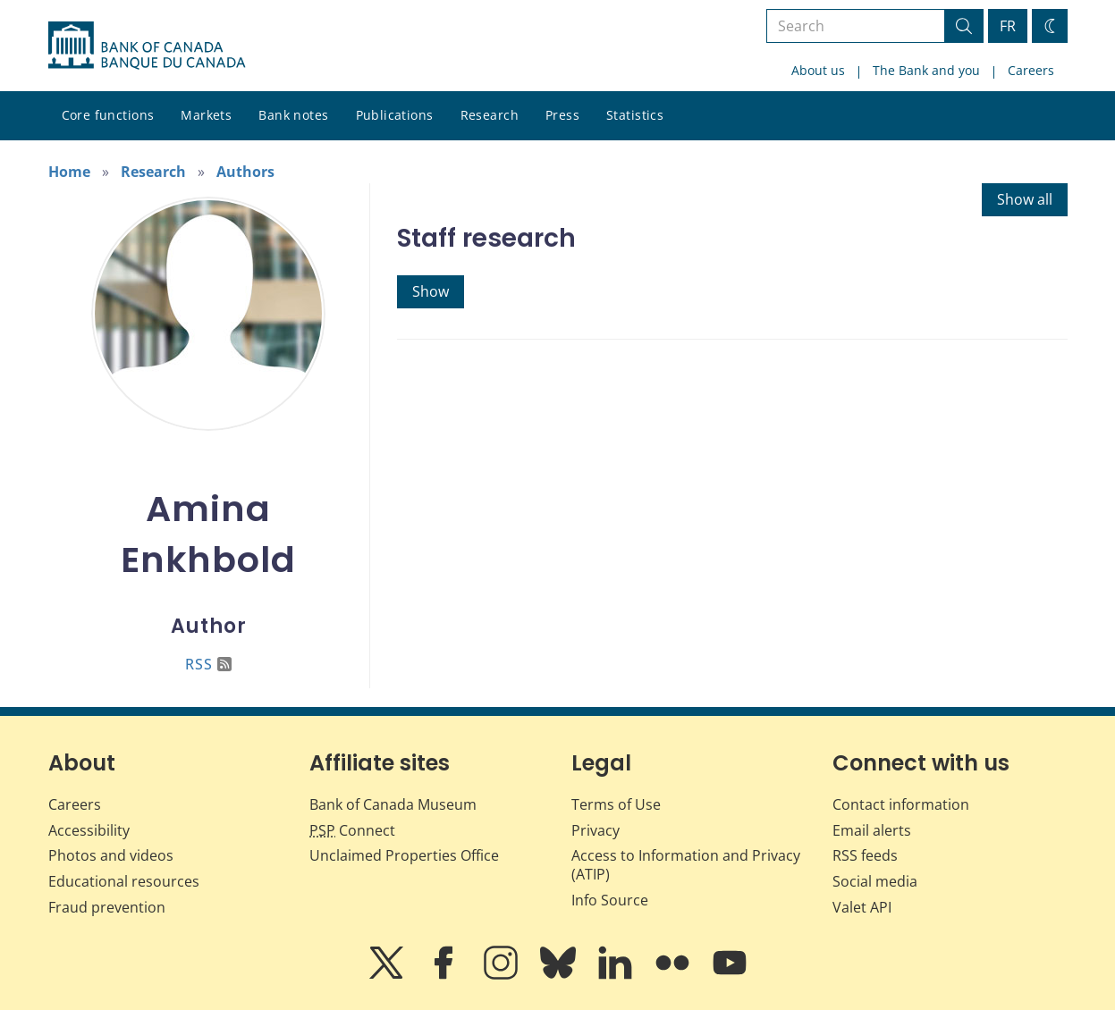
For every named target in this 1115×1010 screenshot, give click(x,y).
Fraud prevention (106, 907)
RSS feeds (865, 855)
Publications (395, 114)
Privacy (595, 830)
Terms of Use (616, 804)
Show (430, 291)
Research (489, 114)
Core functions (108, 114)
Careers (1031, 70)
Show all (1024, 199)
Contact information (900, 804)
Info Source (609, 900)
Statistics (634, 114)
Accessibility (89, 830)
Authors (245, 171)
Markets (206, 114)
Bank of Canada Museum (393, 804)
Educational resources (123, 881)
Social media (874, 881)
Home (69, 171)
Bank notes (293, 114)
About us (818, 70)
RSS (208, 664)
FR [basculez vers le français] (1008, 26)
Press (562, 114)
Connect (352, 830)
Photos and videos (110, 855)
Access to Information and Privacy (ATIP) (685, 865)
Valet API (861, 907)
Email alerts (871, 830)
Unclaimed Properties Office (404, 855)
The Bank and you (926, 70)
